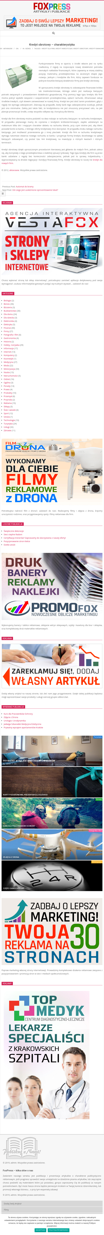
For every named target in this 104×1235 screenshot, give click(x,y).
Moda (6, 365)
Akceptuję (40, 1230)
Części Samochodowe (13, 888)
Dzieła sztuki (9, 544)
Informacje (9, 348)
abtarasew (14, 170)
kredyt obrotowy (80, 48)
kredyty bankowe (96, 48)
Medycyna (8, 362)
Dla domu (8, 314)
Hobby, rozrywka (11, 345)
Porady (7, 386)
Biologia (7, 300)
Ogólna (7, 382)
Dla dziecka (9, 317)
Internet (7, 351)
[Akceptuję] (100, 1224)
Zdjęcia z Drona (11, 857)
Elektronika (9, 321)
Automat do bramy (25, 186)
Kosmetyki (8, 358)
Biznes (28, 48)
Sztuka (7, 416)
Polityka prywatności (58, 1230)
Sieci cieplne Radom (13, 534)
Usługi (6, 427)
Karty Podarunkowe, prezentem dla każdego (25, 795)
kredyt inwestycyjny (64, 48)
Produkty (8, 392)
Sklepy (7, 406)
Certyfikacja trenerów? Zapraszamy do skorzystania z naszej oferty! (35, 538)
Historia (7, 341)
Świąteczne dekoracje (14, 531)
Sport (6, 413)
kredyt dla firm (48, 48)
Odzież (7, 379)
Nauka (7, 372)
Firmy (6, 331)
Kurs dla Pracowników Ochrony (19, 826)
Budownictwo (10, 310)
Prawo (7, 389)
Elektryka (8, 324)
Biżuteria (8, 307)
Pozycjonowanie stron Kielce (17, 541)
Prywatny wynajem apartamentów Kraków (29, 760)
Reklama (8, 403)
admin (14, 1162)
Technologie (9, 420)
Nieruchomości (11, 375)
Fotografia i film (11, 334)
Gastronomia (10, 338)
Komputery (9, 355)
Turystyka (8, 423)
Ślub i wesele (10, 410)
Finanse (7, 328)
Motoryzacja (9, 369)
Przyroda (8, 399)
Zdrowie (7, 430)
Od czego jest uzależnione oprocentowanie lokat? (35, 190)
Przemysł (8, 396)
